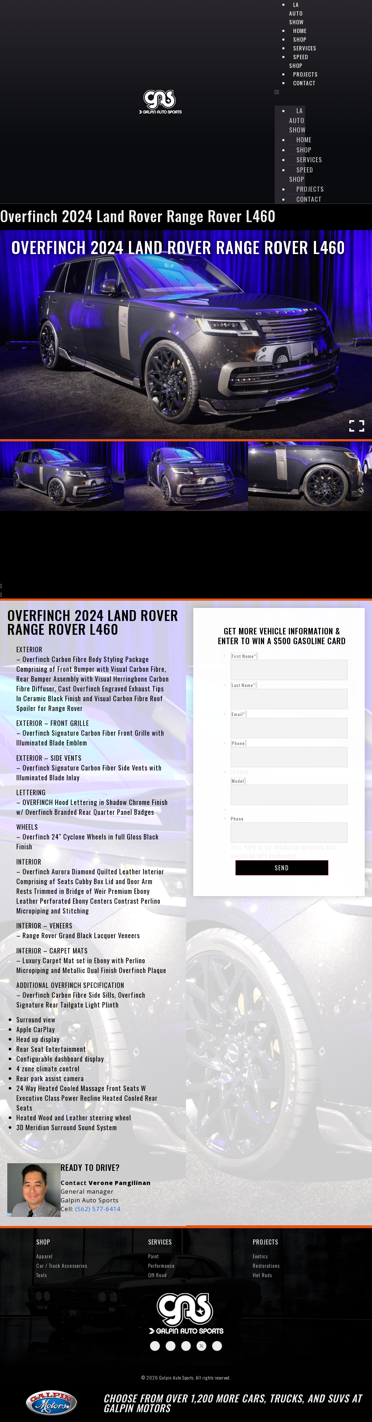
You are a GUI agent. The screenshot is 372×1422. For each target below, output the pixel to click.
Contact (304, 83)
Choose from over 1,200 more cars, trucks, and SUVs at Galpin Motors (232, 1405)
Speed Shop (298, 61)
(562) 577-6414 (97, 1210)
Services (160, 1244)
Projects (265, 1244)
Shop (300, 39)
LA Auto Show (296, 13)
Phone (237, 820)
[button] (290, 91)
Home (300, 30)
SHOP (43, 1244)
